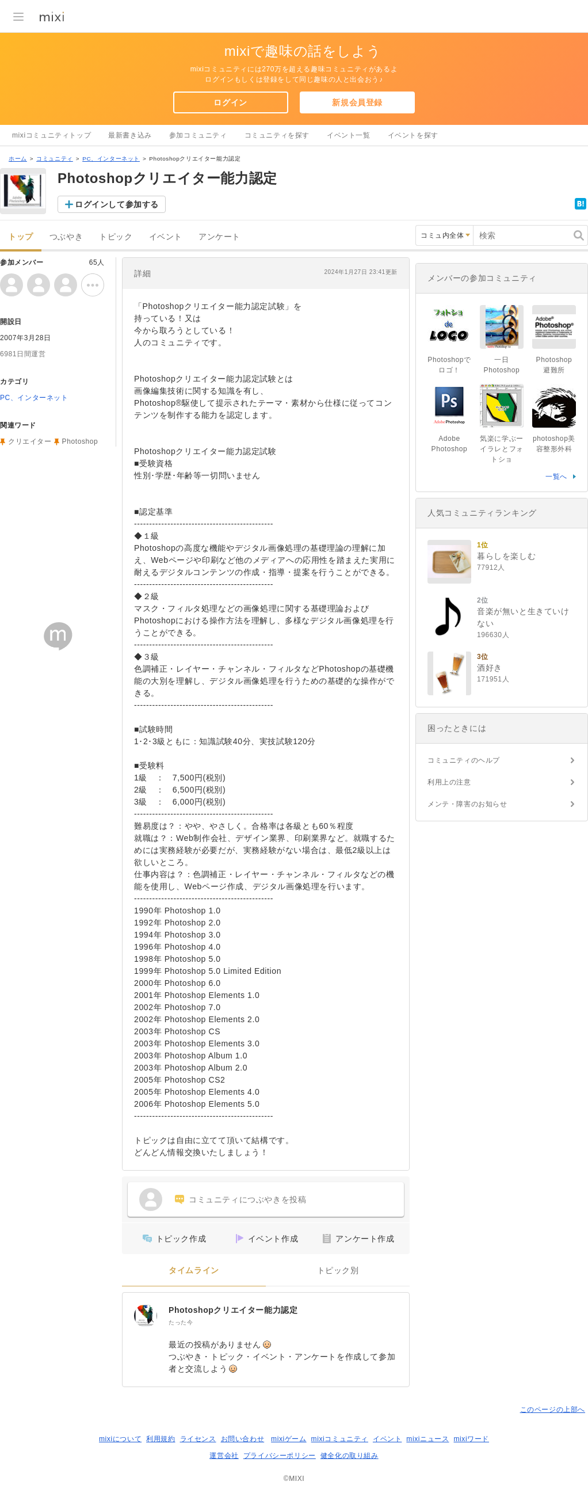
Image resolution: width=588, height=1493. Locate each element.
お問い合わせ (243, 1439)
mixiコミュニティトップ (51, 135)
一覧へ (556, 477)
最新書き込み (130, 135)
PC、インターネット (111, 158)
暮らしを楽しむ (506, 556)
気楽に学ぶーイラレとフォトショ (502, 449)
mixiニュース (427, 1439)
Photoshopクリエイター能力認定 (233, 1310)
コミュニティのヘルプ (463, 760)
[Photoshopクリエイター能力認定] (145, 1315)
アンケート (219, 237)
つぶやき (66, 237)
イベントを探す (413, 135)
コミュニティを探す (277, 135)
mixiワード (471, 1439)
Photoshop (80, 441)
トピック (115, 237)
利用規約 (160, 1439)
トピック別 (338, 1270)
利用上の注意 (449, 782)
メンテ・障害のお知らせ (467, 804)
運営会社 (223, 1456)
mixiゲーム (289, 1439)
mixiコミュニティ (339, 1439)
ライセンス (198, 1439)
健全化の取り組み (349, 1456)
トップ (20, 237)
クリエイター (30, 441)
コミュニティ (54, 158)
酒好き (489, 667)
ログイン (230, 102)
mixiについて (120, 1439)
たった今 (181, 1322)
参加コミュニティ (198, 135)
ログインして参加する (117, 204)
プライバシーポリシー (279, 1456)
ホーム (18, 158)
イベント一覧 (349, 135)
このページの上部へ (552, 1410)
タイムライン (194, 1270)
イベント (165, 237)
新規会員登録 (357, 102)
